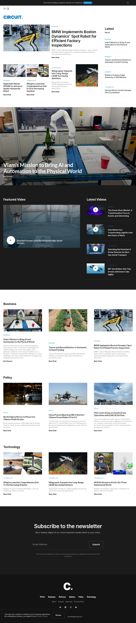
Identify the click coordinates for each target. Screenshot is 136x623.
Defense (62, 597)
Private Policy (79, 602)
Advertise (69, 602)
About (54, 602)
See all (107, 33)
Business (51, 597)
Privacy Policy (41, 616)
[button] (4, 8)
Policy (81, 597)
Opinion (72, 597)
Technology (91, 597)
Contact (61, 602)
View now (87, 3)
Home (42, 597)
